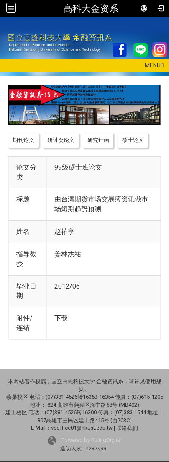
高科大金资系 (90, 8)
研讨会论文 (60, 140)
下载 (61, 318)
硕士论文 (133, 140)
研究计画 (98, 140)
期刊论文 (23, 140)
